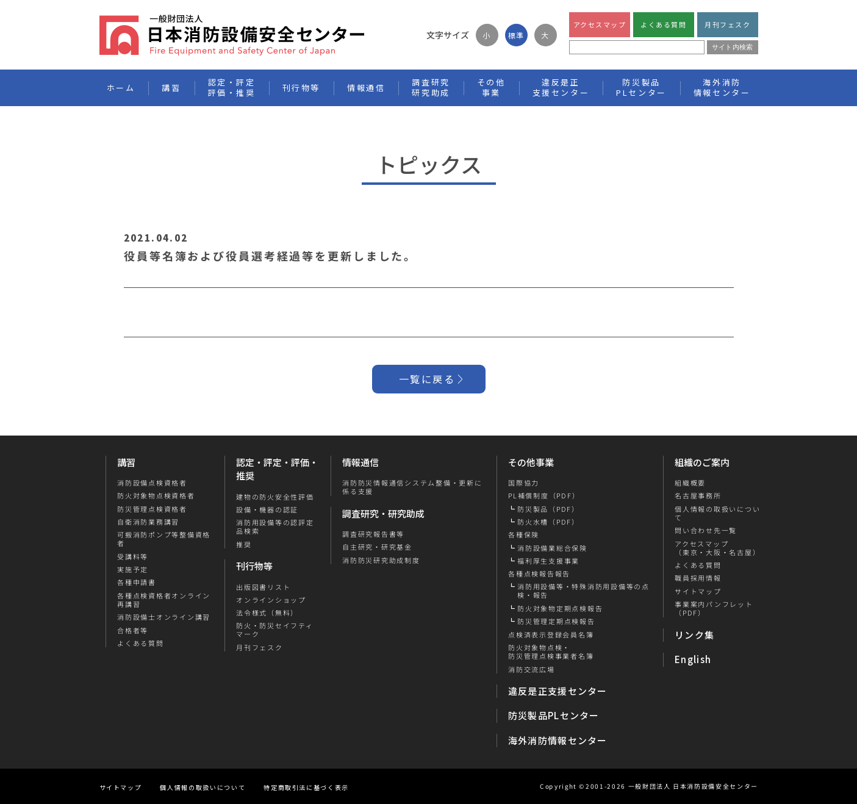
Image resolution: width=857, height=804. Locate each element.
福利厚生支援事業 (548, 560)
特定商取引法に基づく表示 (306, 787)
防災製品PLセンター (554, 715)
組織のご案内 (702, 462)
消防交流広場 (531, 669)
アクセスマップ (599, 24)
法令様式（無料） (267, 612)
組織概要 (690, 482)
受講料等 (132, 556)
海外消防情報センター (722, 87)
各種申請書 (136, 582)
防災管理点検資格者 (152, 508)
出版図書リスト (263, 587)
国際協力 (523, 482)
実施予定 (132, 569)
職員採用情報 (698, 577)
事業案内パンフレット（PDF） (714, 608)
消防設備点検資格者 (152, 482)
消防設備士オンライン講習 (163, 616)
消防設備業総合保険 (552, 548)
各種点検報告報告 (539, 573)
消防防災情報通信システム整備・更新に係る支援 (412, 487)
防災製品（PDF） (548, 508)
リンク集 (694, 634)
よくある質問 (663, 24)
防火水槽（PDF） (548, 521)
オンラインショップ (271, 599)
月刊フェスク (727, 24)
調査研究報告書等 (373, 533)
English (693, 659)
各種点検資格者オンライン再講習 (163, 600)
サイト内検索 (732, 47)
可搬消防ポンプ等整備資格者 (163, 539)
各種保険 (523, 534)
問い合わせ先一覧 (706, 530)
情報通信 (360, 462)
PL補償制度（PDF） (543, 495)
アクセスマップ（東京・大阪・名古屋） (717, 548)
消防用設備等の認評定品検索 (275, 527)
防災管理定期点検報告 (556, 621)
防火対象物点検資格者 (156, 495)
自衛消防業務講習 (148, 521)
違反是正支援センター (558, 690)
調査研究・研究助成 (383, 513)
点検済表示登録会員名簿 (550, 634)
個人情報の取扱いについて (717, 513)
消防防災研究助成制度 (381, 560)
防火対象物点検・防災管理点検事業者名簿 (550, 652)
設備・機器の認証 (267, 509)
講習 (126, 462)
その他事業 (531, 462)
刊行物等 (254, 565)
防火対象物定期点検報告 (560, 608)
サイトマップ (698, 591)
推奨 (244, 544)
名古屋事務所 (698, 495)
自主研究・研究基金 (377, 546)
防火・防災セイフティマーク (275, 630)
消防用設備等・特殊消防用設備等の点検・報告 (583, 591)
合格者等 (132, 630)
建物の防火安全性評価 (275, 496)
